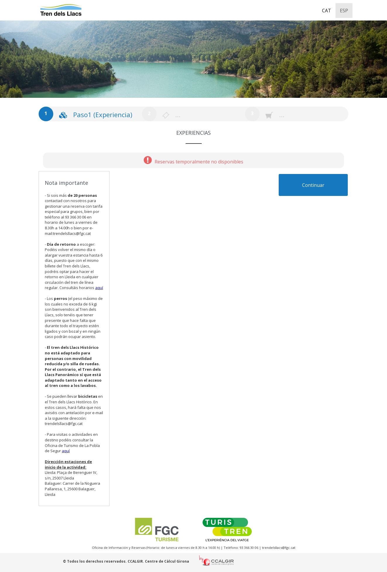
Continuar (313, 185)
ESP (344, 10)
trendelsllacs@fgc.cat (72, 233)
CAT (326, 10)
